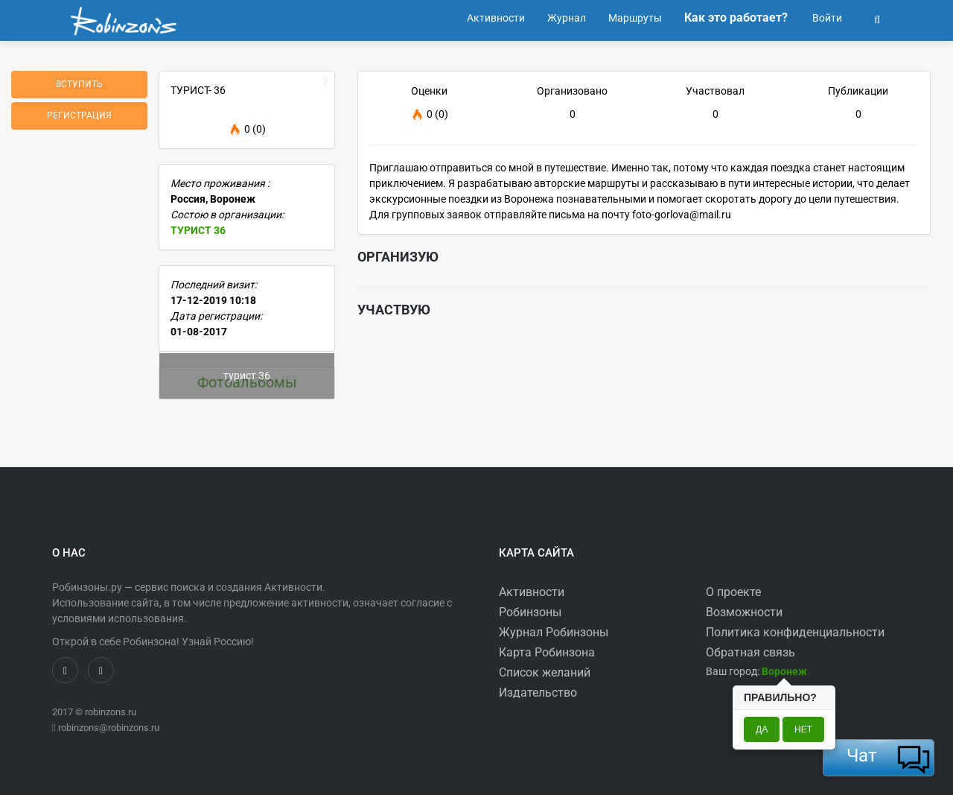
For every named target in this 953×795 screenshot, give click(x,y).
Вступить (79, 84)
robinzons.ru (110, 712)
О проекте (733, 592)
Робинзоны (530, 612)
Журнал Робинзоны (553, 632)
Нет (803, 729)
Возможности (744, 612)
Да (762, 729)
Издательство (538, 692)
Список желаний (544, 672)
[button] (877, 18)
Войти (826, 18)
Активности (531, 592)
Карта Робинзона (547, 652)
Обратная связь (750, 652)
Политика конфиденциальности (795, 632)
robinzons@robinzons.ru (108, 727)
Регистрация (79, 115)
